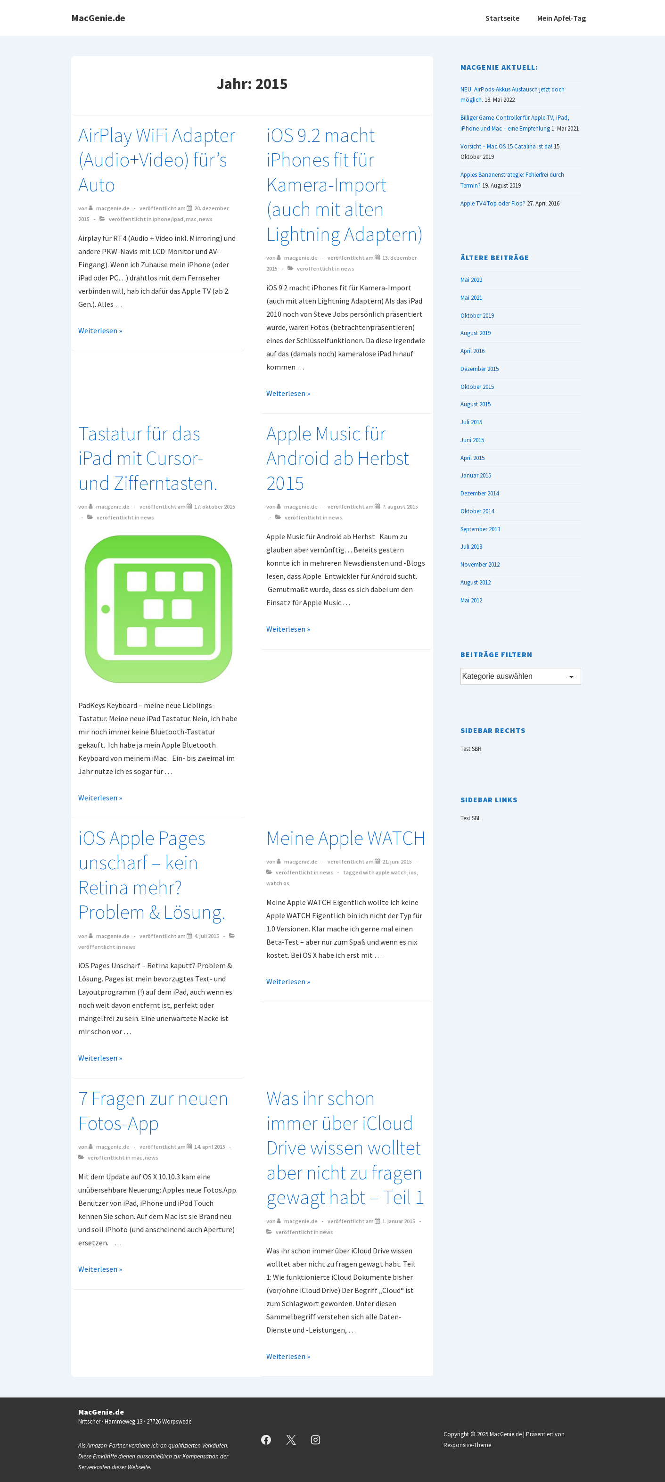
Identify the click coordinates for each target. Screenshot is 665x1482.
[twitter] (291, 1440)
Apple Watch (391, 872)
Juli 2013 (471, 547)
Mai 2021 (471, 298)
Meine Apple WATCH (346, 837)
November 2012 (480, 564)
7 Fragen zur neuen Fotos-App (153, 1110)
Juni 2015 (472, 440)
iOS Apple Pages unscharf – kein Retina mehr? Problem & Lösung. (152, 874)
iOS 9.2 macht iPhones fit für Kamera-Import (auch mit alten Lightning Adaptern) (344, 184)
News (206, 218)
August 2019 (475, 333)
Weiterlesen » (100, 330)
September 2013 (480, 529)
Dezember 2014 (479, 493)
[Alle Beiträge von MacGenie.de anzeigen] (110, 208)
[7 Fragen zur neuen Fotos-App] (209, 1146)
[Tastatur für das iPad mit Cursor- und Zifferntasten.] (214, 506)
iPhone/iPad (168, 218)
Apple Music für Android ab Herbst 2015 (337, 458)
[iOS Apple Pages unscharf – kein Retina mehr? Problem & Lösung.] (206, 935)
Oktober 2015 (477, 387)
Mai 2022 (471, 280)
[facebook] (266, 1440)
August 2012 (475, 582)
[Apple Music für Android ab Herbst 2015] (400, 506)
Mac (191, 218)
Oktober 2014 (477, 511)
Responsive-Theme (467, 1445)
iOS (413, 872)
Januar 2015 (475, 475)
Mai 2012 (471, 600)
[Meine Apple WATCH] (397, 861)
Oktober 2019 (477, 316)
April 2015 (472, 458)
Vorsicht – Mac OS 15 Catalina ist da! (506, 146)
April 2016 (472, 351)
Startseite (502, 18)
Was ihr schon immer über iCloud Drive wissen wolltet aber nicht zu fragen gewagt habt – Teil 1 (345, 1147)
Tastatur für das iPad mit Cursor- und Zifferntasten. (148, 458)
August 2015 (475, 404)
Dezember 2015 (479, 369)
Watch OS (277, 883)
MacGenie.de (98, 18)
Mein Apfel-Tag (561, 18)
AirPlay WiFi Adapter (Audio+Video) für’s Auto (156, 160)
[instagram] (316, 1440)
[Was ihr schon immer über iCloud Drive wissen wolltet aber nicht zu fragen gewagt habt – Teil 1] (398, 1221)
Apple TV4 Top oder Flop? (492, 203)
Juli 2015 (471, 422)
